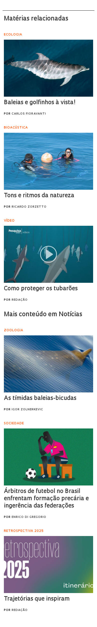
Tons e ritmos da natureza (39, 196)
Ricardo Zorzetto (29, 207)
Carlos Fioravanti (29, 113)
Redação (20, 300)
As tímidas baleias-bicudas (40, 398)
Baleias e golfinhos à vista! (40, 103)
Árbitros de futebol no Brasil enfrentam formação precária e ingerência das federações (46, 499)
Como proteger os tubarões (41, 289)
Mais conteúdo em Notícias (43, 315)
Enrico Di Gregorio (29, 517)
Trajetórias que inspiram (37, 599)
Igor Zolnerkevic (27, 409)
